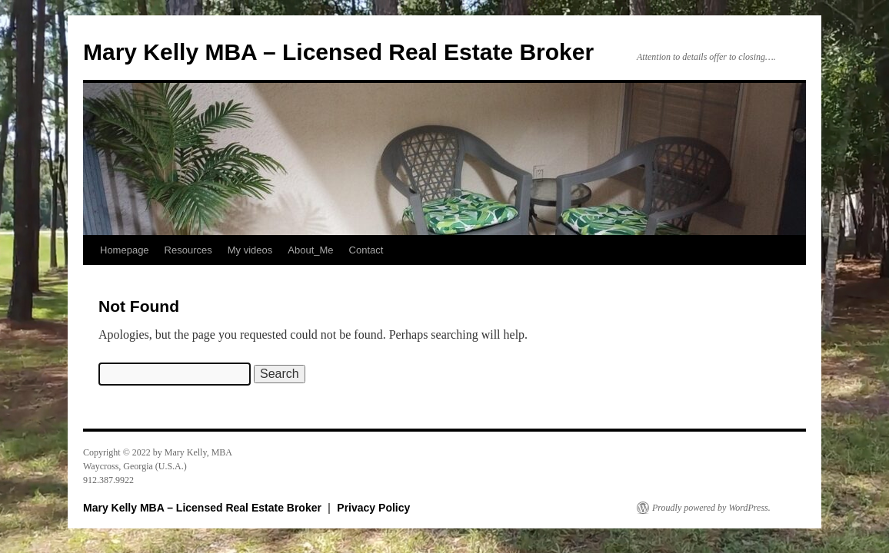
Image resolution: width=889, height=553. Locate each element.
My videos (250, 250)
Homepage (124, 250)
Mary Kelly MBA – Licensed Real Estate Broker (338, 52)
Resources (188, 250)
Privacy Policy (373, 508)
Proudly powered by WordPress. (711, 507)
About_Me (310, 250)
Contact (366, 250)
